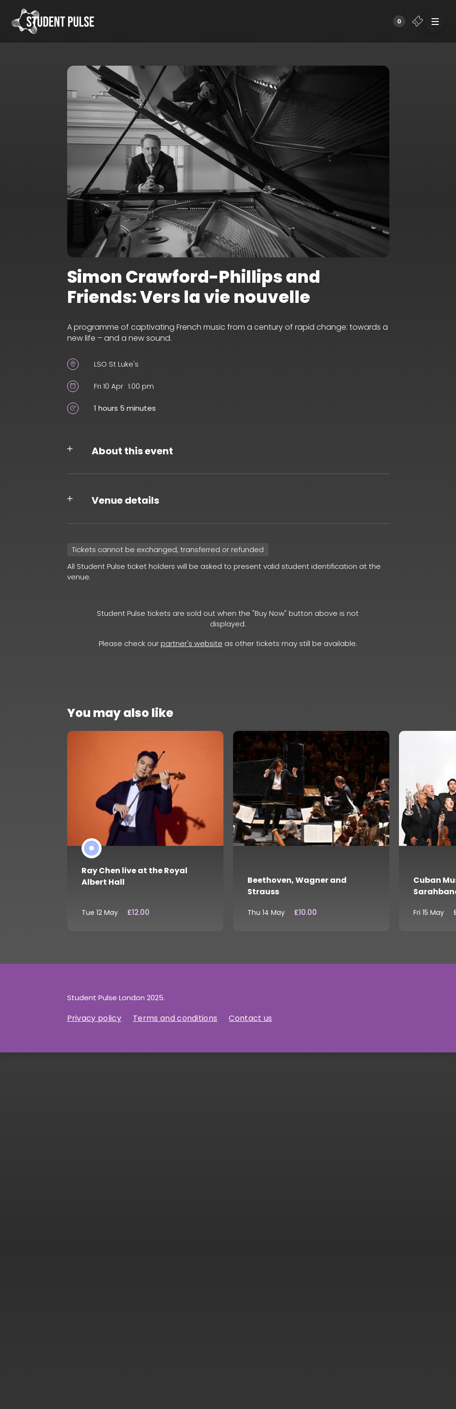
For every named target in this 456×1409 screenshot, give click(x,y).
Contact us (250, 1018)
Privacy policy (94, 1018)
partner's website (191, 643)
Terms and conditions (175, 1018)
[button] (434, 21)
